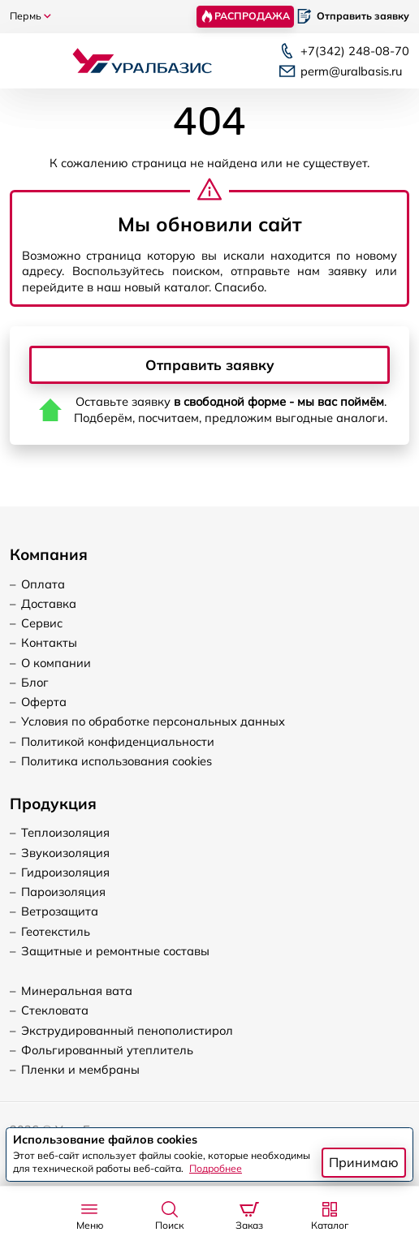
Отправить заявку (209, 364)
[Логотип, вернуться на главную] (142, 59)
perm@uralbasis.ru (351, 71)
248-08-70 (354, 50)
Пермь (30, 16)
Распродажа (245, 16)
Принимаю (364, 1162)
